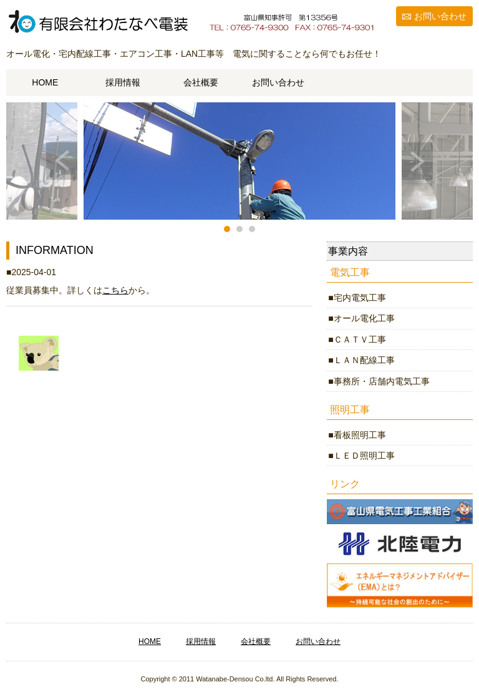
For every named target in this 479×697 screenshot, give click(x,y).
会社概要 (200, 82)
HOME (45, 82)
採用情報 (122, 82)
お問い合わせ (440, 16)
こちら (115, 290)
